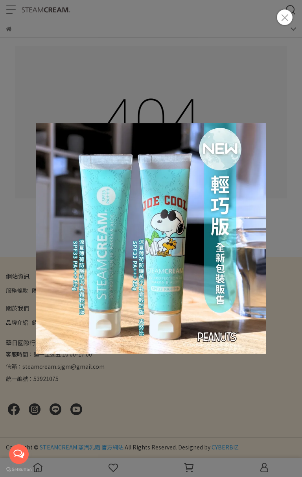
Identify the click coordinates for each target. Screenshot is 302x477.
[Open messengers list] (19, 454)
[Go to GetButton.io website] (18, 469)
